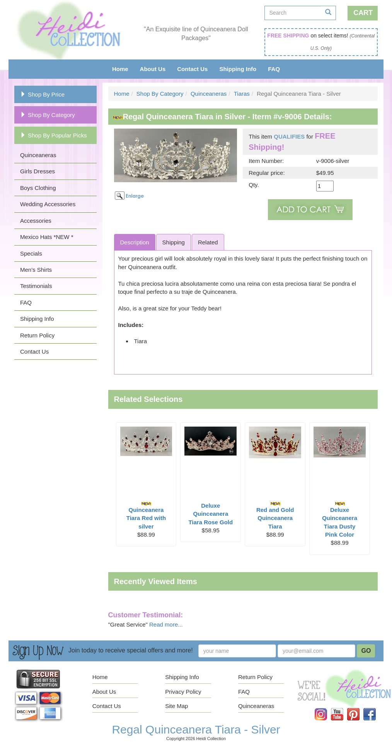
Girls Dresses (37, 171)
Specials (31, 253)
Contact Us (192, 69)
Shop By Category (47, 115)
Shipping (173, 242)
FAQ (274, 69)
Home (120, 69)
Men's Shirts (36, 269)
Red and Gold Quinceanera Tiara (275, 515)
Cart (363, 13)
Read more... (166, 624)
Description (134, 242)
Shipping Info (237, 69)
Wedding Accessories (47, 204)
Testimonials (36, 286)
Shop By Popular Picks (53, 135)
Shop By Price (42, 94)
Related (208, 242)
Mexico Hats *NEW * (46, 237)
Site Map (176, 706)
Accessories (35, 220)
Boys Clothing (38, 188)
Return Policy (37, 335)
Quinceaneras (38, 155)
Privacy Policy (183, 691)
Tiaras (242, 93)
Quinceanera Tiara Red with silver (146, 515)
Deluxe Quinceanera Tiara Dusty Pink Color (339, 519)
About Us (153, 69)
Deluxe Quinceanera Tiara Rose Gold (210, 513)
